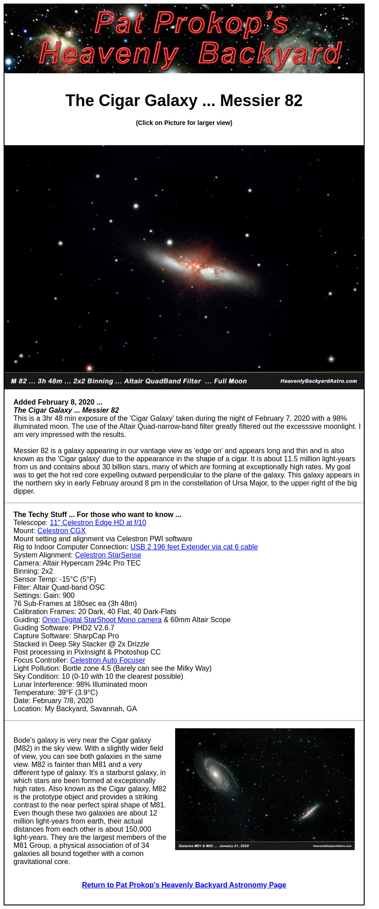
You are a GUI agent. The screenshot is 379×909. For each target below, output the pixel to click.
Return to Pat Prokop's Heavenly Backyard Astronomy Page (184, 885)
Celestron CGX (61, 531)
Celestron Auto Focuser (107, 660)
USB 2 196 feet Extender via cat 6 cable (194, 547)
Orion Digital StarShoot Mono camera (102, 620)
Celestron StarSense (108, 555)
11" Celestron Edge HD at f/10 (98, 522)
